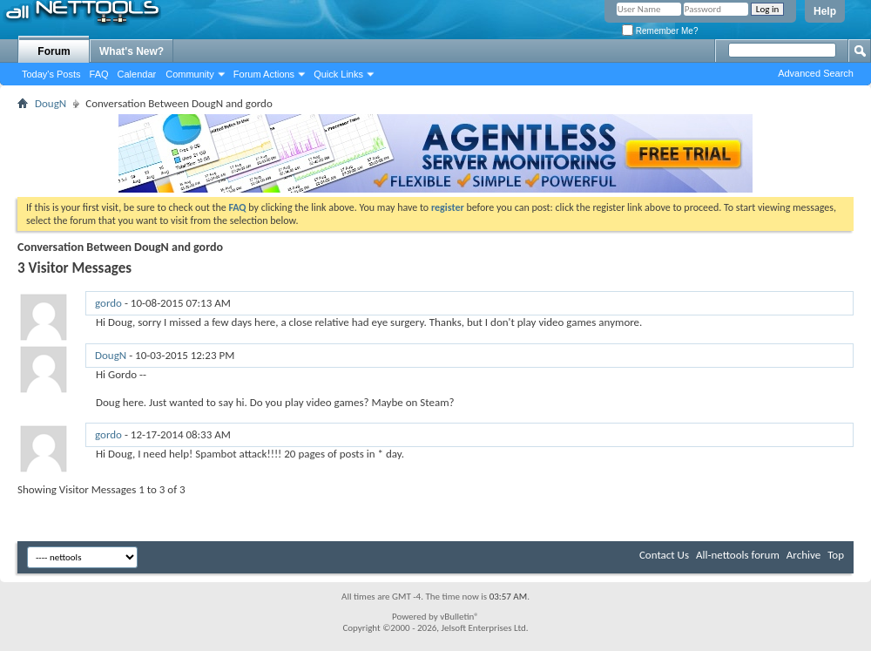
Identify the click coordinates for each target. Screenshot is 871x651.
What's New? (131, 51)
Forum (53, 51)
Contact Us (664, 554)
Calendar (137, 74)
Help (825, 11)
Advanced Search (816, 73)
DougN (50, 103)
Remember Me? (660, 31)
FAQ (99, 74)
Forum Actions (263, 74)
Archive (803, 554)
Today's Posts (51, 74)
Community (189, 74)
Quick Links (338, 74)
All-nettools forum (738, 554)
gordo (108, 302)
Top (835, 554)
